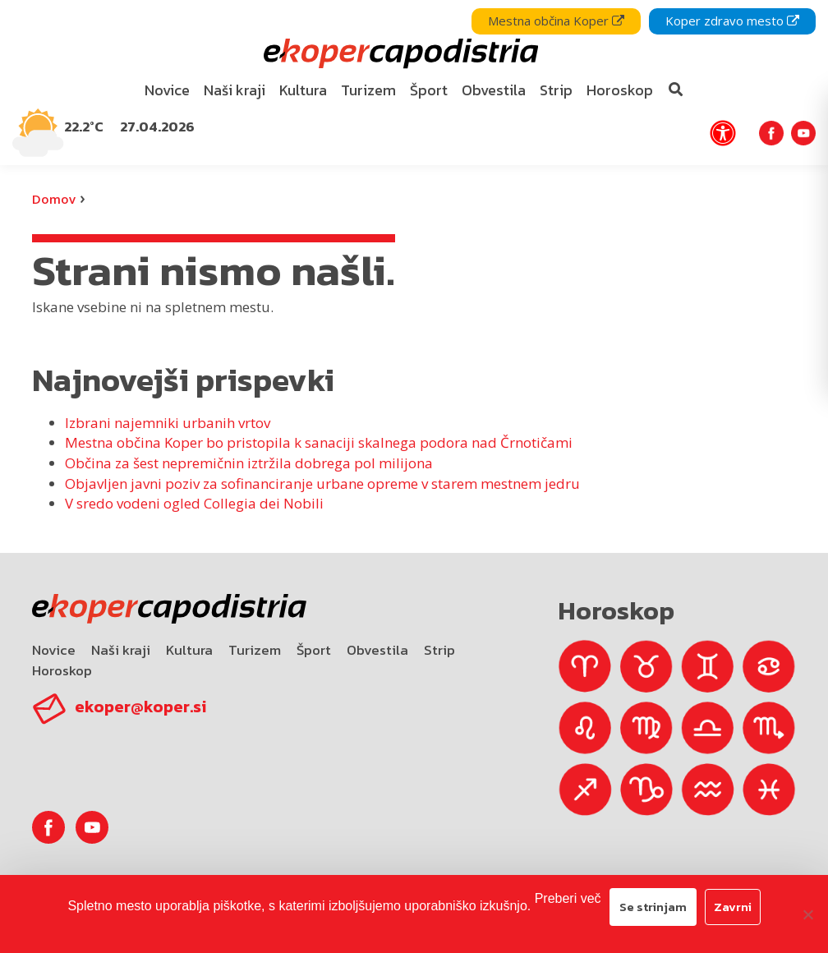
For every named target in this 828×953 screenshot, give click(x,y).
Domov (54, 199)
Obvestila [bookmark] (494, 90)
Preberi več (568, 898)
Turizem (254, 650)
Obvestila (377, 650)
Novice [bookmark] (167, 90)
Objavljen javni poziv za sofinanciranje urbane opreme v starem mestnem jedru (322, 483)
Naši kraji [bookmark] (234, 90)
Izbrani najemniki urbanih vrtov (167, 422)
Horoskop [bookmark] (619, 90)
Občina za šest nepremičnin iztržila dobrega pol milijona (249, 462)
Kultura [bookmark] (303, 90)
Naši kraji (120, 650)
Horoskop (62, 670)
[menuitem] (167, 90)
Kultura (189, 650)
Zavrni (733, 906)
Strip (439, 650)
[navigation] (414, 82)
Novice (54, 650)
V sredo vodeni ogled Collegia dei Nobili (194, 503)
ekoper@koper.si (140, 706)
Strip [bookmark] (556, 90)
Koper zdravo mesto (732, 20)
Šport (314, 650)
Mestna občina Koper (556, 20)
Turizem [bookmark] (368, 90)
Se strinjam (653, 906)
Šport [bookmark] (429, 90)
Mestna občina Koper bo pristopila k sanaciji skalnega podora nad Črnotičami (319, 442)
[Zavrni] (807, 914)
